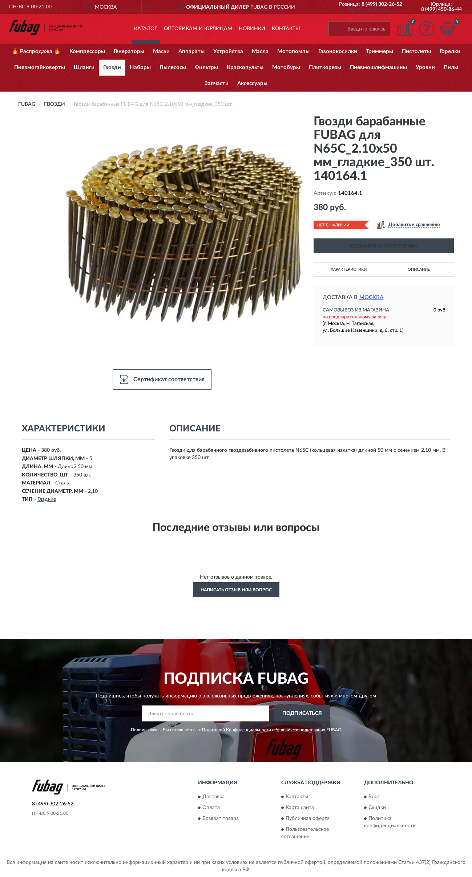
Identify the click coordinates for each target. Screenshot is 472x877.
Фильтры (206, 67)
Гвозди (112, 67)
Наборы (140, 67)
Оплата (211, 807)
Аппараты (191, 51)
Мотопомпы (293, 51)
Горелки (450, 51)
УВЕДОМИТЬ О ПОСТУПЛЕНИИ (383, 246)
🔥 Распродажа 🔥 (36, 51)
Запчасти (217, 83)
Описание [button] (419, 269)
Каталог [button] (145, 28)
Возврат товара (220, 818)
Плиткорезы (325, 67)
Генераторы (129, 51)
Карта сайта (300, 807)
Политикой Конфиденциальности (236, 730)
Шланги (84, 67)
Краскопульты (245, 67)
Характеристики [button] (349, 269)
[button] (370, 9)
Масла (260, 51)
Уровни (425, 67)
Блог (374, 797)
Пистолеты (416, 51)
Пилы (451, 67)
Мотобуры (286, 67)
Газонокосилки (337, 51)
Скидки (377, 807)
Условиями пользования (300, 730)
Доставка (213, 797)
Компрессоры (87, 51)
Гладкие (46, 499)
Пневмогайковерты (39, 67)
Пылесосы (173, 67)
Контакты (286, 28)
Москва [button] (371, 297)
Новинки (252, 28)
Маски (161, 51)
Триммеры (379, 51)
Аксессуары (252, 83)
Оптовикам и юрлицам (198, 28)
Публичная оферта (308, 818)
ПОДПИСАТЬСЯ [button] (302, 713)
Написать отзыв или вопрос (236, 590)
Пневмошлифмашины (378, 67)
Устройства (228, 51)
